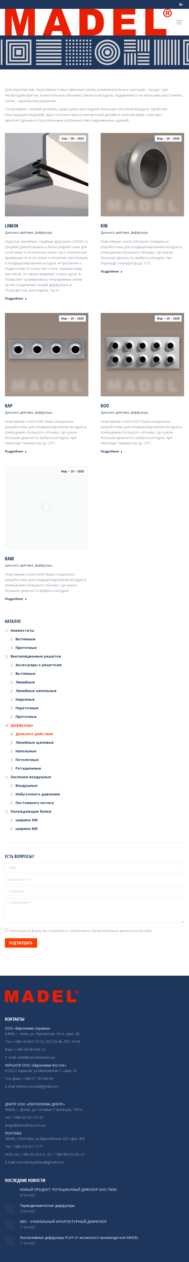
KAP (8, 406)
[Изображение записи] (10, 1193)
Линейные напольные (36, 690)
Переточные (27, 708)
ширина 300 (26, 820)
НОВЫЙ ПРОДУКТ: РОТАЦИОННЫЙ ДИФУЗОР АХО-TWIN (68, 1189)
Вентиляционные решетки (36, 656)
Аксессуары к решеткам (39, 665)
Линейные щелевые (35, 742)
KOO (105, 406)
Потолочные (27, 759)
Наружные (25, 699)
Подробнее (16, 299)
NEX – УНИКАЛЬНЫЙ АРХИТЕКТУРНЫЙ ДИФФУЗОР (63, 1221)
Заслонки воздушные (31, 777)
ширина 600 (26, 828)
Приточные (26, 647)
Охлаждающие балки (31, 811)
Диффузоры (43, 232)
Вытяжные (25, 639)
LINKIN (11, 226)
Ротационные (28, 768)
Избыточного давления (38, 794)
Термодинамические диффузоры (47, 1205)
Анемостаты (22, 630)
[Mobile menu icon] (179, 22)
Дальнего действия (19, 232)
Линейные (25, 682)
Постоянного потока (35, 802)
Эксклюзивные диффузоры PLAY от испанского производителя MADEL (79, 1237)
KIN (104, 226)
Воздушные (26, 785)
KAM (9, 558)
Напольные (26, 751)
